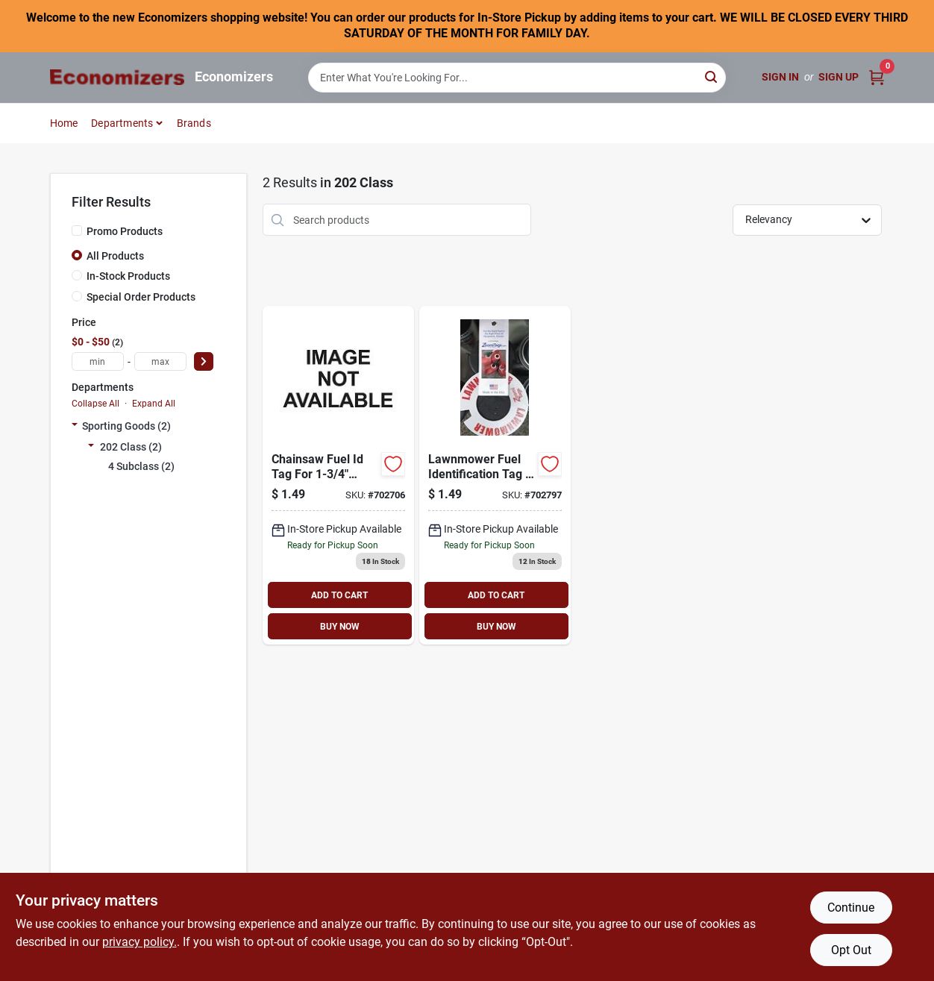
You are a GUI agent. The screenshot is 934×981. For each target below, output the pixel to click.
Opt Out (851, 950)
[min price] (98, 361)
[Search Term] (517, 78)
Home (64, 123)
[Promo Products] (77, 230)
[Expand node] (75, 426)
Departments (122, 123)
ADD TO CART (339, 595)
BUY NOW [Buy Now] (340, 626)
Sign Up (838, 77)
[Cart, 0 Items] (876, 77)
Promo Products (125, 231)
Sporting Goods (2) (126, 426)
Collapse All (95, 403)
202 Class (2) (131, 447)
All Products (115, 256)
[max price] (160, 361)
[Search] (712, 76)
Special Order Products (141, 297)
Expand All (153, 403)
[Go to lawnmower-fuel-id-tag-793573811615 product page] (495, 475)
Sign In (780, 77)
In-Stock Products (128, 276)
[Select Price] (203, 361)
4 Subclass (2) (141, 466)
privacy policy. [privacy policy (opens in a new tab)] (139, 942)
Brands (194, 123)
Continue (850, 907)
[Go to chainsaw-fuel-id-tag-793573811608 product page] (338, 475)
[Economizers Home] (117, 77)
